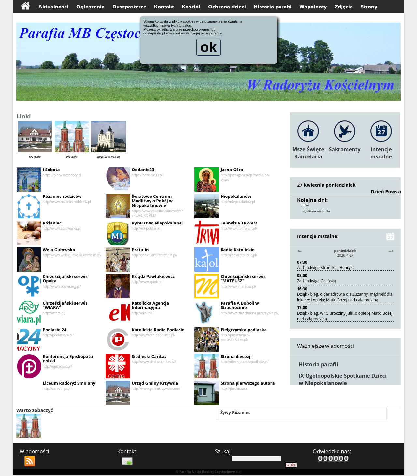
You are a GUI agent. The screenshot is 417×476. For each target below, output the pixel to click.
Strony (369, 7)
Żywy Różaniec (236, 414)
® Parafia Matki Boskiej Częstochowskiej (208, 472)
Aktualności (53, 7)
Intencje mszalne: (345, 237)
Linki (26, 116)
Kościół (191, 7)
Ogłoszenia (90, 7)
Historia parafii (273, 7)
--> (391, 251)
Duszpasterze (129, 7)
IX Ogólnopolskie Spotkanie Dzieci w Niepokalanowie (343, 380)
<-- (299, 251)
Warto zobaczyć (36, 411)
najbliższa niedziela (317, 212)
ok (208, 49)
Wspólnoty (313, 7)
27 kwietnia (312, 184)
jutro (306, 205)
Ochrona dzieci (227, 7)
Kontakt (164, 7)
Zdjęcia (344, 7)
